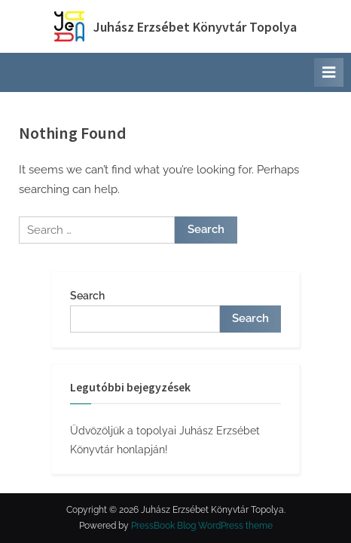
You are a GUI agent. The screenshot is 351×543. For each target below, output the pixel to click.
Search (87, 296)
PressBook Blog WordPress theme (202, 525)
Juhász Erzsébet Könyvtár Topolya (195, 26)
